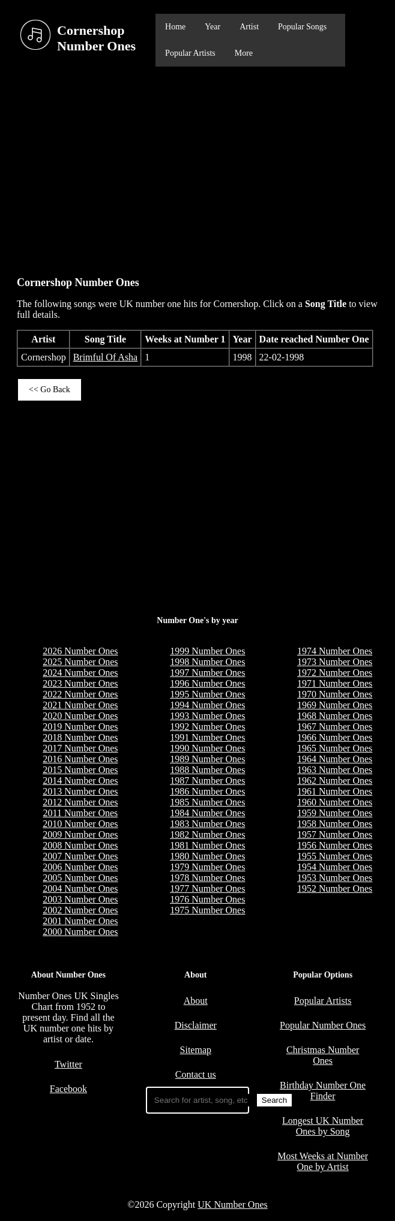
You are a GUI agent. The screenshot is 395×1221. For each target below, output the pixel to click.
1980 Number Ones (207, 856)
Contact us (195, 1074)
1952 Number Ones (334, 888)
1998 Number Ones (207, 662)
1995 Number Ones (207, 694)
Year (212, 26)
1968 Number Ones (334, 716)
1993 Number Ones (207, 716)
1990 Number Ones (207, 748)
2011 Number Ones (80, 813)
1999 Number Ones (207, 651)
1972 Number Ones (334, 672)
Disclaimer (196, 1025)
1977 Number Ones (207, 888)
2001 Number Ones (80, 921)
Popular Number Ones (323, 1025)
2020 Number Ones (80, 716)
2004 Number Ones (80, 888)
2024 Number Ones (80, 672)
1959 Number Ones (334, 813)
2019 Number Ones (80, 726)
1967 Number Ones (334, 726)
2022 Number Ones (80, 694)
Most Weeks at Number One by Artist (322, 1161)
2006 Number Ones (80, 867)
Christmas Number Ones (322, 1055)
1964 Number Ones (334, 759)
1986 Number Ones (207, 791)
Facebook (68, 1089)
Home (175, 26)
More (244, 53)
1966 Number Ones (334, 737)
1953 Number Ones (334, 878)
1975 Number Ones (207, 910)
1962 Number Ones (334, 780)
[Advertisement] (197, 165)
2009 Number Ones (80, 834)
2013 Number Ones (80, 791)
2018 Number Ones (80, 737)
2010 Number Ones (80, 824)
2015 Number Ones (80, 770)
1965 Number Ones (334, 748)
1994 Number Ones (207, 705)
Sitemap (195, 1050)
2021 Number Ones (80, 705)
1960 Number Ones (334, 802)
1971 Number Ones (334, 683)
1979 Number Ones (207, 867)
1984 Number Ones (207, 813)
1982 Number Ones (207, 834)
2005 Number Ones (80, 878)
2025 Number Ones (80, 662)
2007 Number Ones (80, 856)
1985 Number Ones (207, 802)
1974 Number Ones (334, 651)
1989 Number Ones (207, 759)
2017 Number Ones (80, 748)
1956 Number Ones (334, 845)
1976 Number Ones (207, 899)
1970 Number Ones (334, 694)
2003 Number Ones (80, 899)
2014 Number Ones (80, 780)
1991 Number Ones (207, 737)
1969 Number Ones (334, 705)
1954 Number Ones (334, 867)
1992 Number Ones (207, 726)
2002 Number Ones (80, 910)
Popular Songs (302, 26)
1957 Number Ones (334, 834)
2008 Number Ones (80, 845)
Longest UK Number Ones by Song (322, 1125)
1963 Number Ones (334, 770)
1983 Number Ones (207, 824)
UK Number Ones (232, 1204)
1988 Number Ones (207, 770)
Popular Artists (190, 53)
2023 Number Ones (80, 683)
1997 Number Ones (207, 672)
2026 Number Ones (80, 651)
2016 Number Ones (80, 759)
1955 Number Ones (334, 856)
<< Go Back (49, 389)
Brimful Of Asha (105, 357)
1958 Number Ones (334, 824)
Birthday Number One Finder (323, 1090)
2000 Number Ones (80, 932)
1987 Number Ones (207, 780)
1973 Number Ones (334, 662)
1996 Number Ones (207, 683)
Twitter (68, 1064)
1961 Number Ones (334, 791)
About (196, 1001)
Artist (249, 26)
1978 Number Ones (207, 878)
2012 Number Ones (80, 802)
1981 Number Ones (207, 845)
